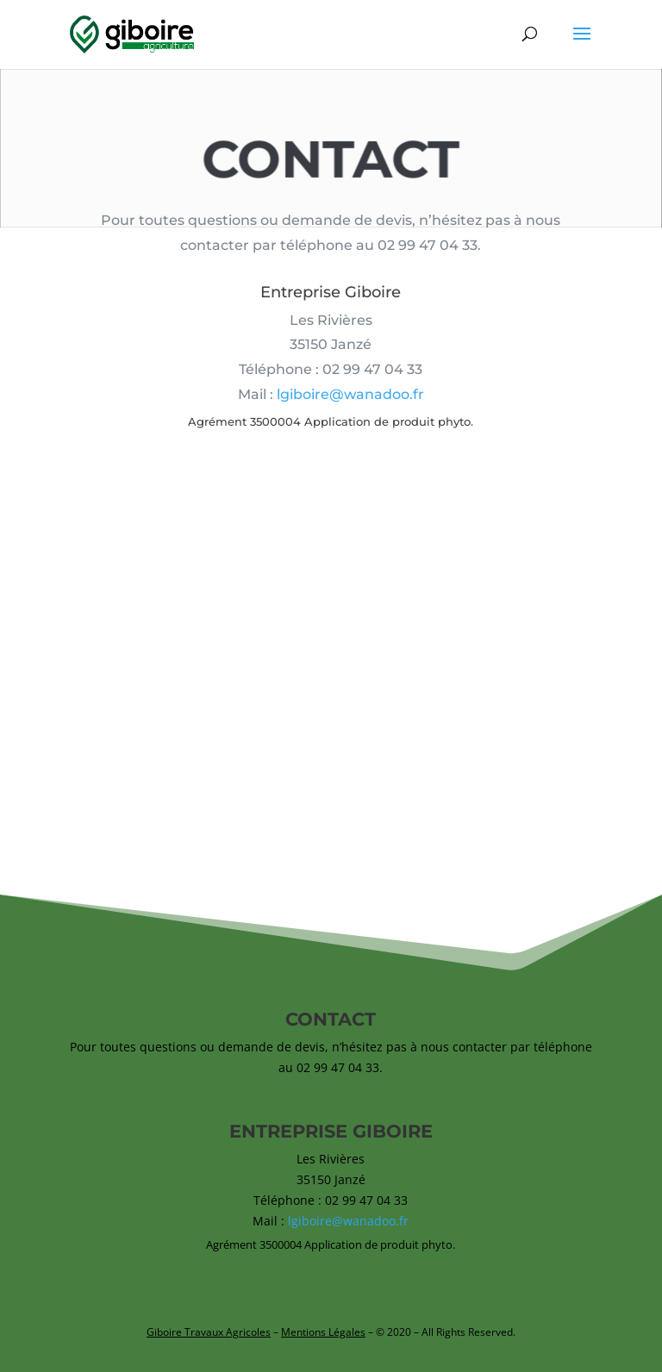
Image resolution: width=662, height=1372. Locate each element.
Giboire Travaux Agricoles (209, 1332)
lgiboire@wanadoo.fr (350, 398)
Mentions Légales (323, 1332)
